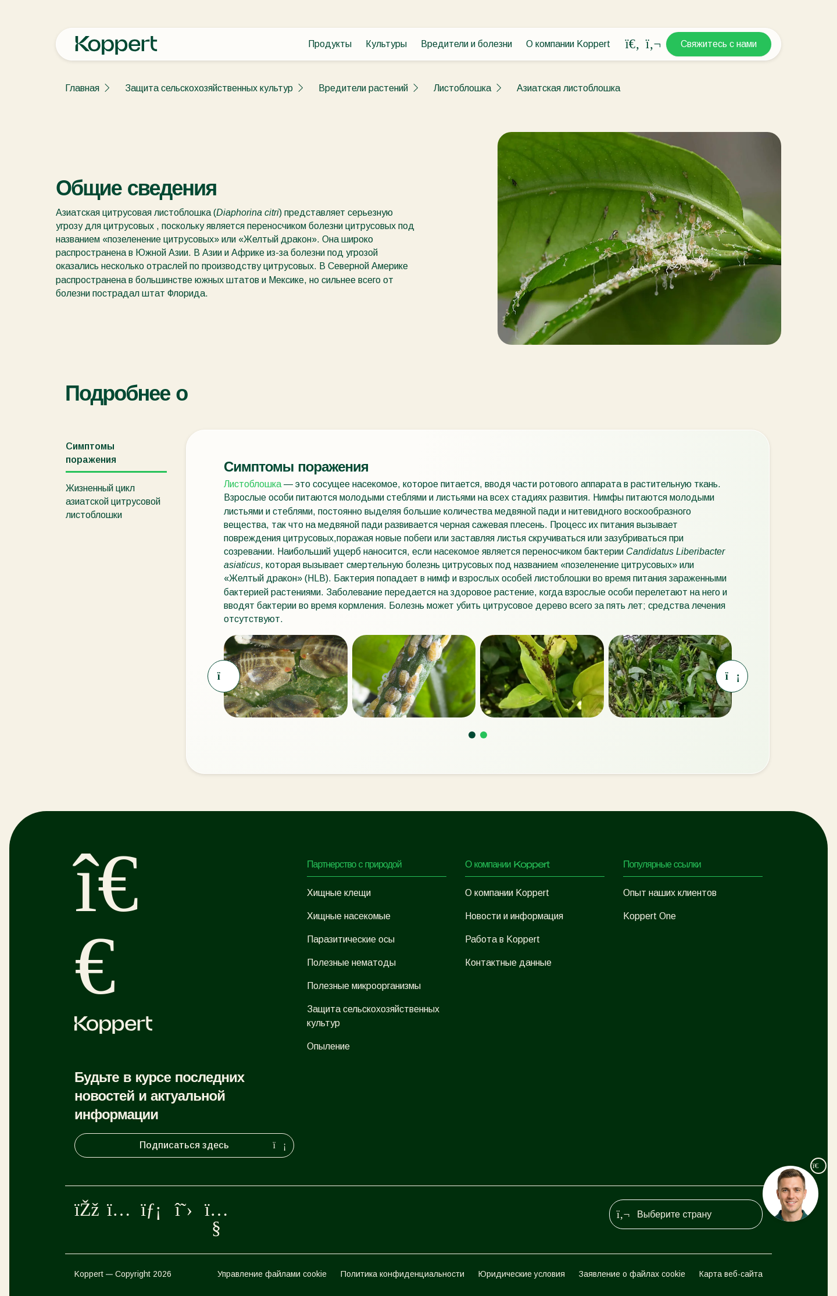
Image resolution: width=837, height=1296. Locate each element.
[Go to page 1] (471, 734)
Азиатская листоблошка (568, 88)
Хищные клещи (339, 893)
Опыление (328, 1046)
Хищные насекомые (349, 916)
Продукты (330, 44)
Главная (82, 88)
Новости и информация (514, 916)
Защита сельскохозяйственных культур (209, 88)
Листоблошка (462, 88)
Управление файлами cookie (272, 1274)
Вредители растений (363, 88)
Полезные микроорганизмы (364, 986)
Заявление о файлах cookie (632, 1274)
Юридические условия (521, 1274)
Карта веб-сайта (731, 1274)
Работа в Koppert (502, 939)
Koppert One (649, 916)
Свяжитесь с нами (719, 44)
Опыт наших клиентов (670, 893)
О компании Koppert (568, 44)
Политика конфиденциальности (402, 1274)
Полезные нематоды (351, 962)
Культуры (386, 44)
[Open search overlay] (632, 44)
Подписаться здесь (214, 1145)
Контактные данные (508, 962)
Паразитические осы (351, 939)
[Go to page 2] (483, 734)
